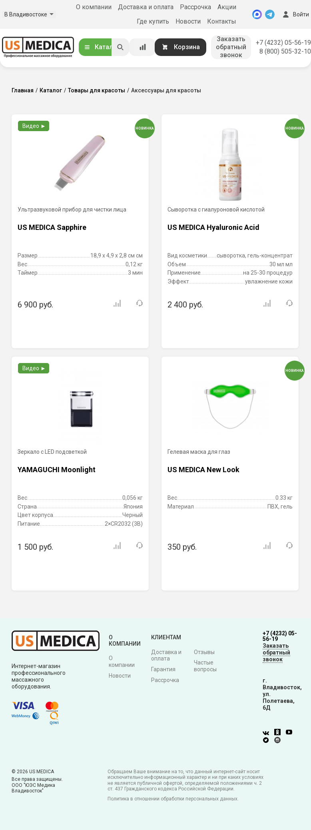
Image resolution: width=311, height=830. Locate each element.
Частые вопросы (205, 665)
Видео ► (34, 126)
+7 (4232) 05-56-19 (283, 42)
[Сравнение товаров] (143, 47)
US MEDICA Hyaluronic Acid (213, 227)
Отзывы (204, 652)
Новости (188, 21)
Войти (295, 14)
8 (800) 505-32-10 (285, 51)
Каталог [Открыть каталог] (102, 47)
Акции (226, 7)
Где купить (153, 21)
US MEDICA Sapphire (52, 227)
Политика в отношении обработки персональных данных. (173, 799)
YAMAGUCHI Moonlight (57, 469)
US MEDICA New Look (203, 469)
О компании (94, 7)
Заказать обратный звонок (231, 47)
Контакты (221, 21)
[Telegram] (270, 14)
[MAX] (257, 14)
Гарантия (163, 669)
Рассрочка (195, 7)
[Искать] (120, 47)
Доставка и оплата (145, 7)
